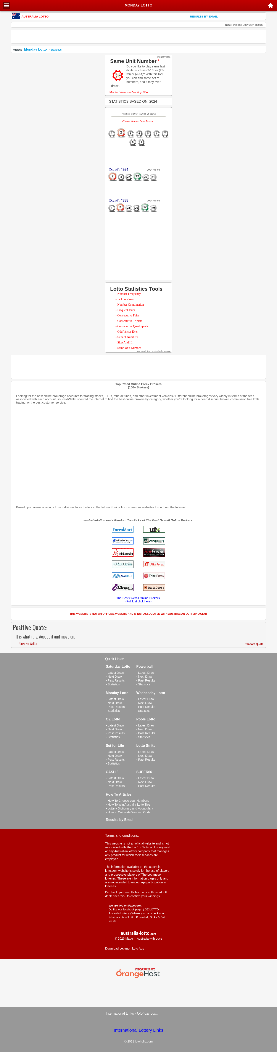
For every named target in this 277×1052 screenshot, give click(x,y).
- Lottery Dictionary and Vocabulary (129, 808)
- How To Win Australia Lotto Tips (128, 804)
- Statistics (113, 684)
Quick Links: (114, 659)
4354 (124, 169)
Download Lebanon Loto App (124, 948)
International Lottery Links (138, 1030)
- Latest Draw (115, 672)
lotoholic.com (147, 1013)
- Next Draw (114, 676)
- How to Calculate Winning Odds (128, 812)
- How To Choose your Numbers (127, 800)
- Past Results (115, 680)
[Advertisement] (138, 36)
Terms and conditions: (122, 835)
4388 (124, 200)
